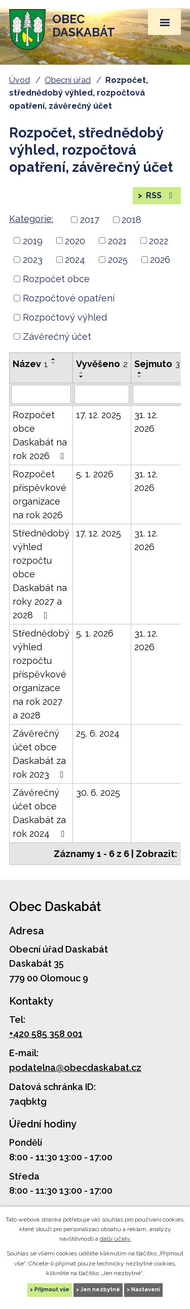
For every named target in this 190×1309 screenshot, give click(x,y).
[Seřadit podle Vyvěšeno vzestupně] (81, 373)
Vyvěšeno (102, 363)
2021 (117, 240)
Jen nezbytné (100, 1289)
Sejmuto (157, 363)
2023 (33, 259)
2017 (89, 219)
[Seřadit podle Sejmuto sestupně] (139, 377)
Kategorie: (31, 218)
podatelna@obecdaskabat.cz (75, 1067)
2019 (33, 240)
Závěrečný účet (57, 336)
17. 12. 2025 (98, 415)
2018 (131, 219)
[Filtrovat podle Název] (41, 394)
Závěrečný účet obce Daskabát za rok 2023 (40, 754)
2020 (75, 240)
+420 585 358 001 (46, 1033)
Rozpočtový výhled (65, 317)
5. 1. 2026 (94, 474)
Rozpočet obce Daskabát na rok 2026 (40, 435)
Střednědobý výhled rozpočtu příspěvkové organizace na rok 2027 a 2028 (41, 674)
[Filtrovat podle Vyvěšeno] (101, 394)
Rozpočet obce (56, 279)
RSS (160, 195)
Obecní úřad (68, 80)
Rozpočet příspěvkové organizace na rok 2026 (39, 494)
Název (30, 363)
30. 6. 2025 (98, 792)
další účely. (115, 1238)
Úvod (19, 80)
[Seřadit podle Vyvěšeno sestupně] (81, 377)
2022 (158, 240)
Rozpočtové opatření (69, 298)
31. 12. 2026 (146, 422)
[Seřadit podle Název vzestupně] (53, 359)
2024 (75, 259)
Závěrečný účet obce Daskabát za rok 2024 (40, 813)
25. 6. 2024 (98, 733)
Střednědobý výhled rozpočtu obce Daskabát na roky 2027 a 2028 (41, 574)
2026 (160, 259)
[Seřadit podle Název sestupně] (53, 363)
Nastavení (145, 1289)
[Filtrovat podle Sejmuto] (157, 394)
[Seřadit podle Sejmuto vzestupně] (139, 373)
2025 (118, 259)
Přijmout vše (51, 1289)
